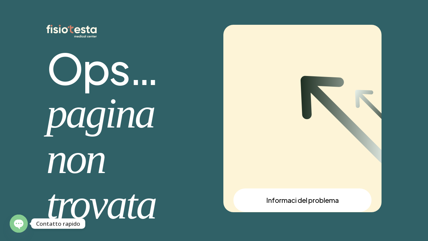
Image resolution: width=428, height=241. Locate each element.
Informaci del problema (302, 200)
